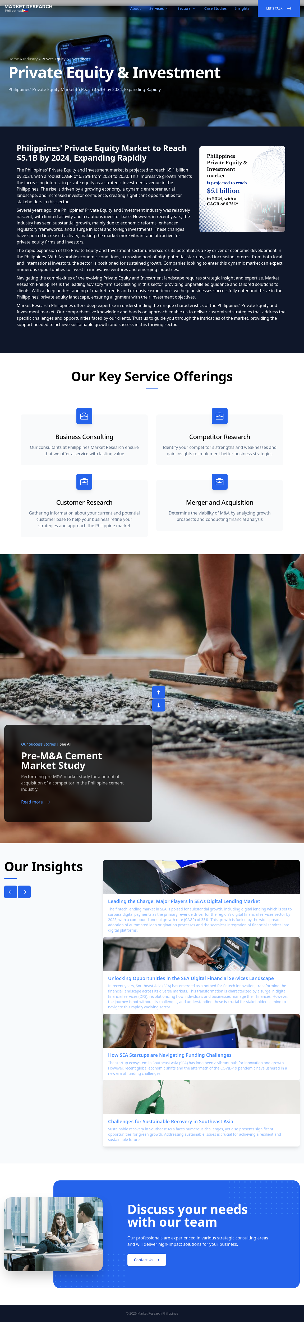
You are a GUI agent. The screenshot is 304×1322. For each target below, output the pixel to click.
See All (65, 744)
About (135, 8)
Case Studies (215, 8)
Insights (242, 8)
